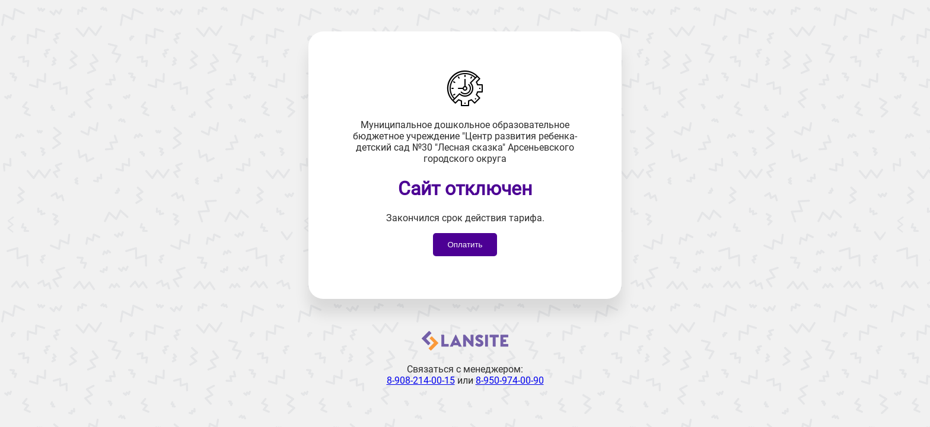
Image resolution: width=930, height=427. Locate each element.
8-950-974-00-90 (510, 380)
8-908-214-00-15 (421, 380)
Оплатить (464, 244)
